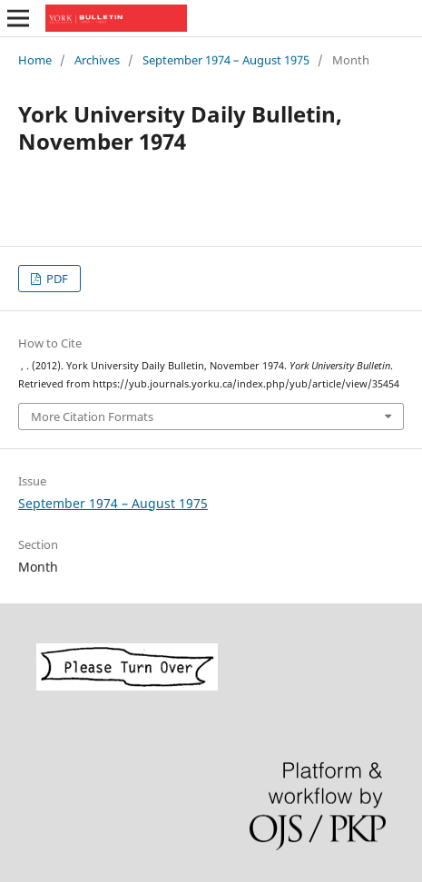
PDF (56, 278)
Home (35, 60)
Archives (97, 60)
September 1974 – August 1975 (225, 60)
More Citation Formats (92, 416)
